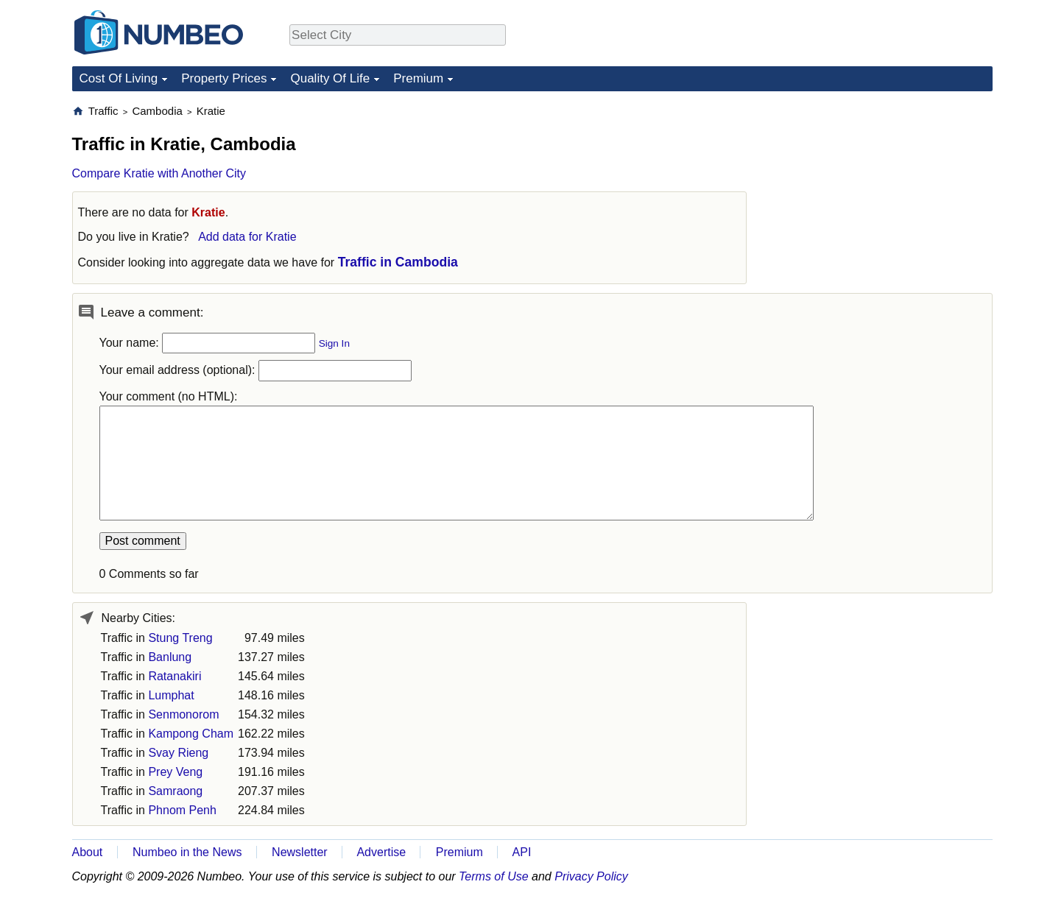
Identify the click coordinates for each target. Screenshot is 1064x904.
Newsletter (300, 852)
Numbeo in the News (187, 852)
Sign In (334, 343)
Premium (418, 78)
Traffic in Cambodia (398, 262)
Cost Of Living (119, 78)
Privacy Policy (591, 876)
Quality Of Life (330, 78)
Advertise (381, 852)
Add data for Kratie (247, 236)
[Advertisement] (882, 196)
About (87, 852)
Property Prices (224, 78)
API (522, 852)
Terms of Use (494, 876)
